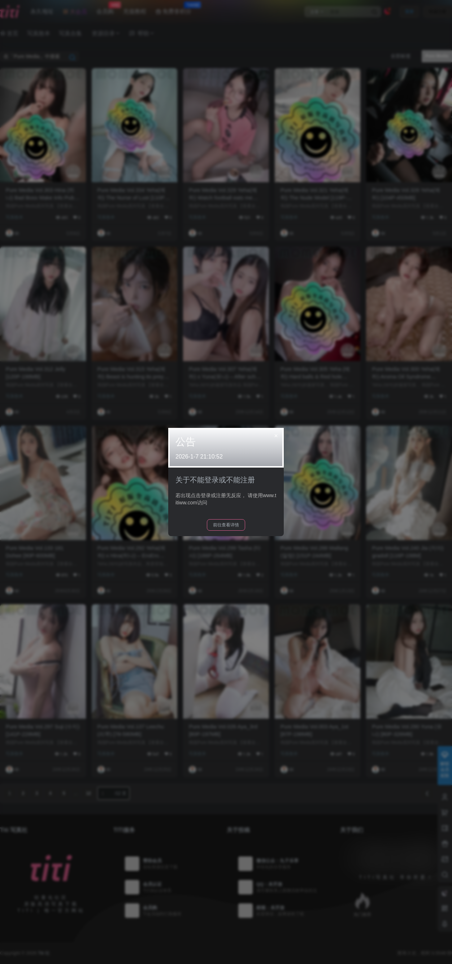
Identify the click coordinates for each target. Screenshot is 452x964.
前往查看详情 (226, 524)
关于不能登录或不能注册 (215, 480)
